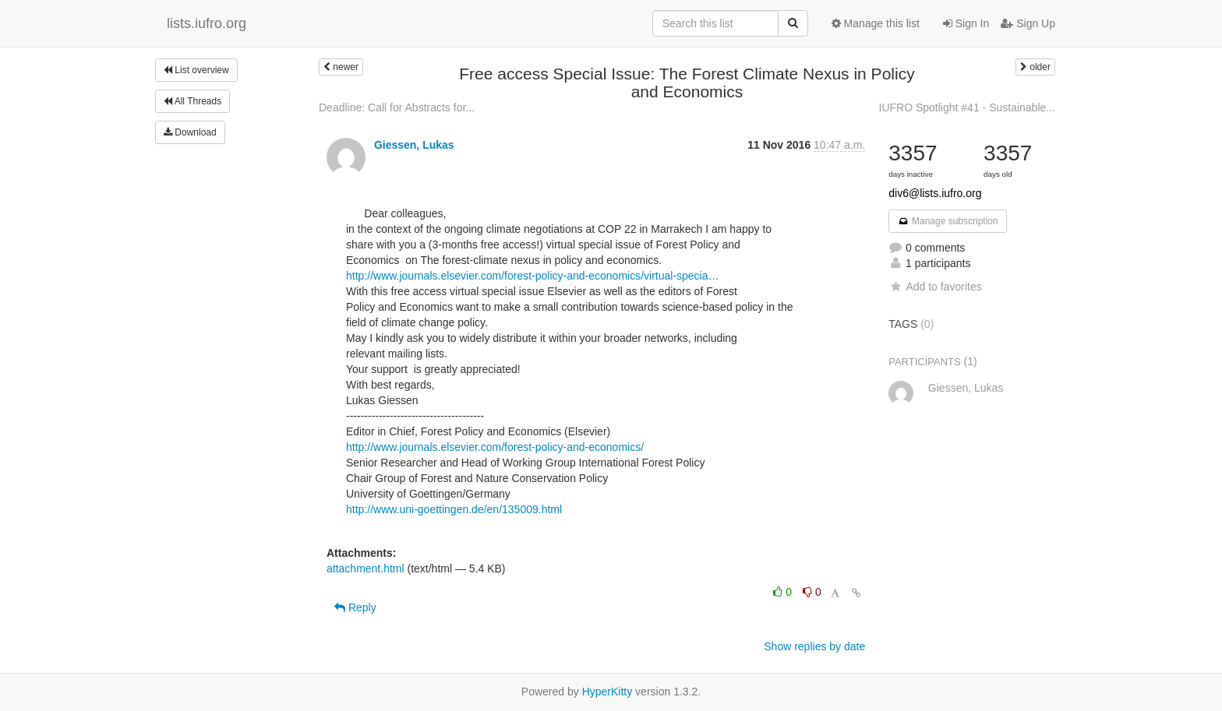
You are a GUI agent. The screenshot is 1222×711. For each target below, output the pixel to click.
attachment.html (365, 568)
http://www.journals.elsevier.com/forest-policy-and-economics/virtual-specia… (532, 275)
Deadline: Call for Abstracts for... (397, 107)
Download (190, 132)
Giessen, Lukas (414, 145)
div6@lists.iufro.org (934, 193)
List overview (196, 70)
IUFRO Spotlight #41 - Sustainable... (967, 107)
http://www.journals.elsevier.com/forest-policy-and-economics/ (495, 447)
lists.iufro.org (206, 23)
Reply (355, 607)
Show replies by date (814, 646)
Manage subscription (947, 221)
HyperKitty (607, 691)
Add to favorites (934, 286)
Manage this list (876, 23)
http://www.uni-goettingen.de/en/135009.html (454, 509)
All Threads (192, 101)
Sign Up (1028, 23)
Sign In (966, 23)
